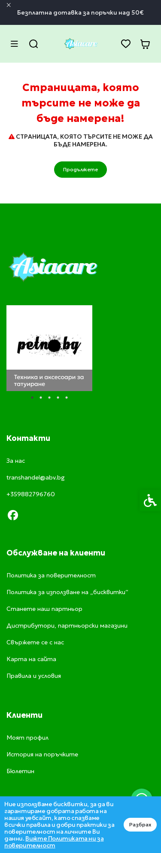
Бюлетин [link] (20, 771)
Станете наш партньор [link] (44, 609)
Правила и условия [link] (33, 676)
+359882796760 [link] (30, 494)
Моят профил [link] (27, 737)
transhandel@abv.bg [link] (35, 477)
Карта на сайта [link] (31, 659)
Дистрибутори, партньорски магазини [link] (67, 625)
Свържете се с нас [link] (35, 642)
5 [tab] (66, 397)
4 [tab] (58, 397)
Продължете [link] (80, 169)
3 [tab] (49, 397)
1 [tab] (32, 397)
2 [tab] (40, 397)
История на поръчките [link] (42, 754)
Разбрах (140, 824)
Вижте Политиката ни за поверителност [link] (53, 842)
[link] (81, 43)
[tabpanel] (49, 348)
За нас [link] (15, 460)
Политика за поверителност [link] (51, 575)
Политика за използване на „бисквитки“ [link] (67, 592)
